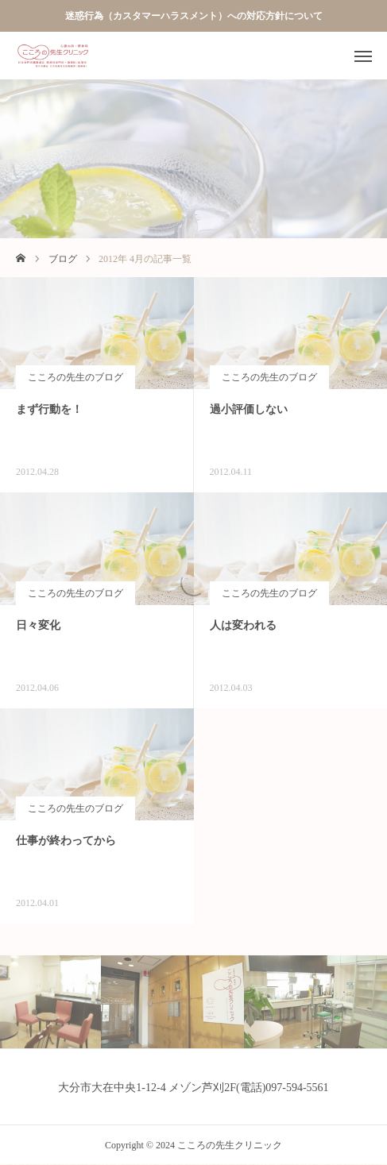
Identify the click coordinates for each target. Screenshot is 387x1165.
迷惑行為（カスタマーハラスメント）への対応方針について (194, 15)
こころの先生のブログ (75, 377)
